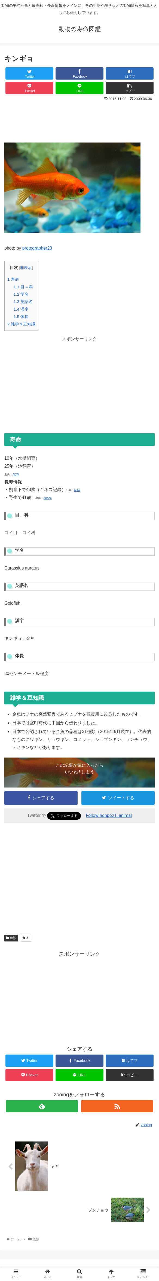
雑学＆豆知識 (21, 324)
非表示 (26, 268)
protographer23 (37, 248)
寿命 (13, 279)
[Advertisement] (79, 119)
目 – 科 (23, 286)
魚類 (11, 938)
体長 (21, 316)
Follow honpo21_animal (109, 815)
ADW (16, 474)
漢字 (21, 309)
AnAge (48, 497)
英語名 (23, 301)
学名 (21, 294)
